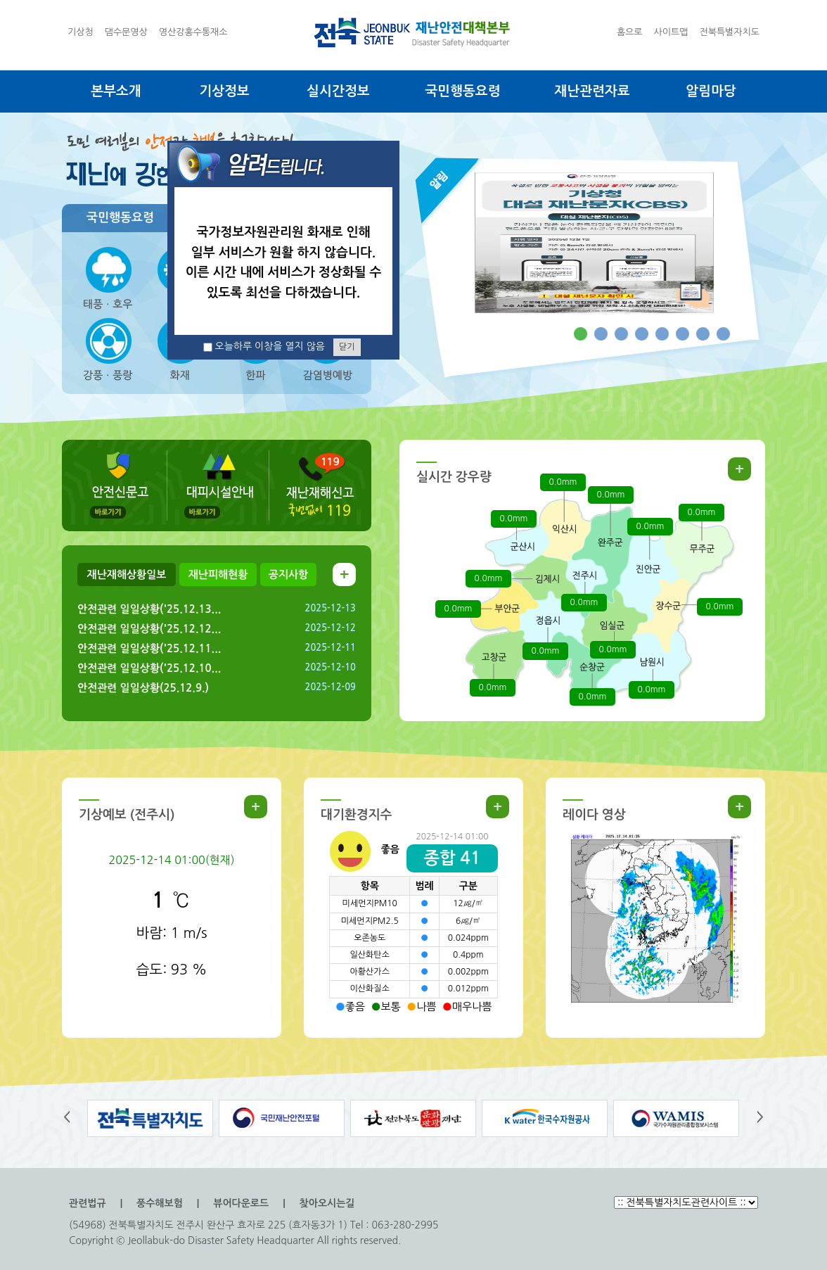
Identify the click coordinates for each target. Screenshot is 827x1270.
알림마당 (711, 91)
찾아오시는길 (327, 1203)
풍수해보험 (159, 1203)
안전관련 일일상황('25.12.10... (149, 668)
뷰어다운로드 (241, 1203)
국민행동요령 (462, 91)
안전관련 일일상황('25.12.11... (149, 648)
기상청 (81, 32)
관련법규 (87, 1203)
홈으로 (630, 32)
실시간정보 (338, 91)
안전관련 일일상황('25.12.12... (149, 628)
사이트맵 (671, 32)
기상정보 (224, 91)
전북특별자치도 (729, 32)
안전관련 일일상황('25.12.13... (149, 609)
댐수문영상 (126, 32)
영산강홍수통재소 (193, 32)
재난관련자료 (591, 91)
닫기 (347, 347)
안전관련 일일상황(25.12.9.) (143, 687)
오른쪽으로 (754, 1118)
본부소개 (116, 91)
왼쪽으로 (73, 1118)
